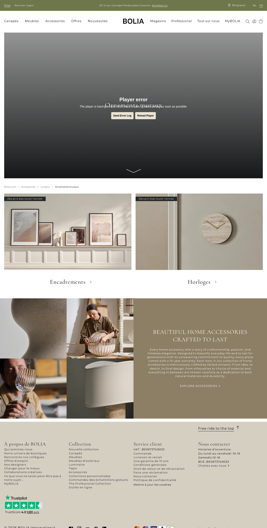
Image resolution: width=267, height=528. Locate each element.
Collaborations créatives (23, 472)
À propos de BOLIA (25, 444)
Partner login (24, 5)
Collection (80, 444)
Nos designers (15, 464)
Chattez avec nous (212, 465)
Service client (148, 444)
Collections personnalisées (90, 476)
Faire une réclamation (151, 472)
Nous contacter (145, 476)
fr (261, 5)
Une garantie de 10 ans (151, 461)
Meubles (75, 457)
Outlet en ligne (80, 487)
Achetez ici (160, 5)
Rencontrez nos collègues (24, 457)
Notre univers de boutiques (25, 453)
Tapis (73, 468)
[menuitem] (12, 21)
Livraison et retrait (148, 457)
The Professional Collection (90, 483)
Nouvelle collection (84, 449)
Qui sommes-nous (18, 449)
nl (254, 5)
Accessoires (78, 472)
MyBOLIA (11, 483)
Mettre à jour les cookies (152, 484)
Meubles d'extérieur (84, 460)
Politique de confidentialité (155, 480)
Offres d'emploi (16, 460)
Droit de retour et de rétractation (159, 468)
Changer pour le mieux (22, 468)
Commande (143, 453)
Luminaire (77, 464)
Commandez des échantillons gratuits (98, 479)
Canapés (75, 453)
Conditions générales (150, 464)
